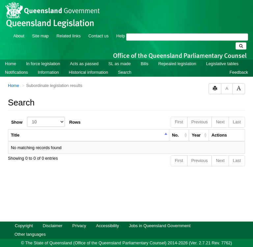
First (179, 112)
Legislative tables (222, 54)
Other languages (30, 225)
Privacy (79, 216)
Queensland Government (126, 241)
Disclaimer (53, 216)
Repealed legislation (177, 54)
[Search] (187, 28)
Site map (40, 26)
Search (124, 63)
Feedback (239, 63)
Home (10, 54)
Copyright (24, 216)
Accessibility (107, 216)
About (18, 26)
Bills (144, 54)
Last (237, 112)
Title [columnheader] (15, 126)
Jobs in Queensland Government (159, 216)
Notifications (16, 63)
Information (48, 63)
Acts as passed (84, 54)
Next (220, 112)
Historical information (88, 63)
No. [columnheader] (175, 126)
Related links (69, 26)
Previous (199, 112)
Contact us (98, 26)
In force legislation (43, 54)
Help (120, 26)
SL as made (119, 54)
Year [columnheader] (196, 126)
